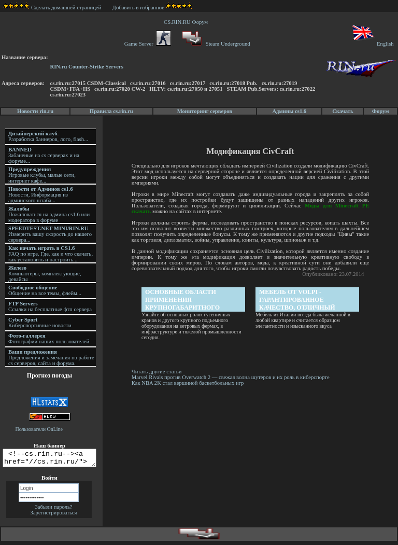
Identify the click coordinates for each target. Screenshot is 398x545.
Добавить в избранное (138, 7)
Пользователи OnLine (39, 429)
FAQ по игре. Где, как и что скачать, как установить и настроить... (50, 253)
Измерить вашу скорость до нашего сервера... (50, 234)
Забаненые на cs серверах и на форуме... (43, 155)
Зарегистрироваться (54, 516)
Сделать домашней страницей (52, 7)
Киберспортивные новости (39, 322)
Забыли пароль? (53, 510)
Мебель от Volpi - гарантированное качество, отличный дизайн (298, 300)
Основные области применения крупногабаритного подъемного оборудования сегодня (188, 300)
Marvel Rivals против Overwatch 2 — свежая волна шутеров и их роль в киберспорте (233, 377)
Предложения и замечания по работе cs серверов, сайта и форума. (51, 357)
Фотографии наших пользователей (48, 338)
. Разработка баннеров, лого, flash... (48, 136)
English (372, 44)
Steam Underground (214, 44)
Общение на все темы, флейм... (44, 290)
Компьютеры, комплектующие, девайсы (44, 273)
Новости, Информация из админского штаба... (40, 194)
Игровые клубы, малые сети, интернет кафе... (42, 175)
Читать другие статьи (158, 371)
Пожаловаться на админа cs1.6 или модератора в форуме (49, 214)
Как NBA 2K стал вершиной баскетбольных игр (189, 383)
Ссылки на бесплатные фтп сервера (50, 306)
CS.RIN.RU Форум (187, 22)
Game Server (147, 44)
